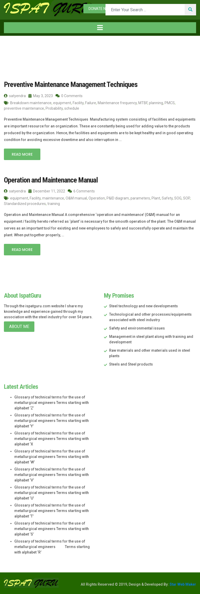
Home (13, 47)
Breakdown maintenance (31, 103)
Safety (167, 198)
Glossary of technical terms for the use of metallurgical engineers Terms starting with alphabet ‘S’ (51, 528)
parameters (140, 198)
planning (156, 103)
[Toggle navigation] (100, 27)
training (53, 204)
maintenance (53, 198)
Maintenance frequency (117, 103)
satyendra (15, 96)
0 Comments (69, 96)
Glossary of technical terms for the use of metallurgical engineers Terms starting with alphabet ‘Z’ (51, 402)
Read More (22, 154)
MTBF (142, 103)
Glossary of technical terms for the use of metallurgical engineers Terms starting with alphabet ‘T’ (51, 510)
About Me (19, 326)
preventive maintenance (24, 108)
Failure (90, 103)
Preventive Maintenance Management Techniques (71, 84)
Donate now (100, 9)
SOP (186, 198)
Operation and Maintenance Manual (51, 180)
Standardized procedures (25, 204)
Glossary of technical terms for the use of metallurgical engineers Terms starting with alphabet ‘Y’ (51, 420)
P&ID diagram (118, 198)
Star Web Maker (182, 584)
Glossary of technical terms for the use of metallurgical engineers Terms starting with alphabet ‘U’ (51, 492)
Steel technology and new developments (143, 306)
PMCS (170, 103)
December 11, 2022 (46, 191)
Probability (54, 108)
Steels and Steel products (131, 364)
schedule (71, 108)
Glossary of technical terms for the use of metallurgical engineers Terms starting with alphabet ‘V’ (51, 474)
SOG (178, 198)
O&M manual (76, 198)
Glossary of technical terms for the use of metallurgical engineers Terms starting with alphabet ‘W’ (51, 456)
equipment (62, 103)
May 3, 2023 (40, 96)
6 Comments (81, 191)
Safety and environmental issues (137, 328)
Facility (78, 103)
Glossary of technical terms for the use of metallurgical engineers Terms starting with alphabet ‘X (51, 438)
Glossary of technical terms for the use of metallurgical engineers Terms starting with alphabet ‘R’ (52, 546)
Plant (156, 198)
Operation (97, 198)
